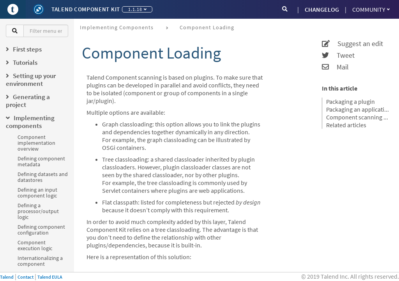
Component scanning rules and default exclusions (357, 117)
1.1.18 (137, 9)
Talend (7, 277)
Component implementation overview (36, 142)
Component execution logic (35, 245)
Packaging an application (357, 109)
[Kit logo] (38, 9)
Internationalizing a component (40, 260)
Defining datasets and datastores (43, 177)
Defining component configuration (41, 229)
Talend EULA (49, 277)
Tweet (338, 55)
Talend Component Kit (85, 9)
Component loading (207, 27)
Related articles (346, 125)
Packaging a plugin (350, 101)
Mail (335, 67)
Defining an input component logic (37, 192)
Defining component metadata (41, 161)
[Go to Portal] (13, 9)
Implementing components (117, 27)
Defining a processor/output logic (38, 211)
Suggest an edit (352, 44)
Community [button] (371, 9)
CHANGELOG (322, 9)
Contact (26, 277)
